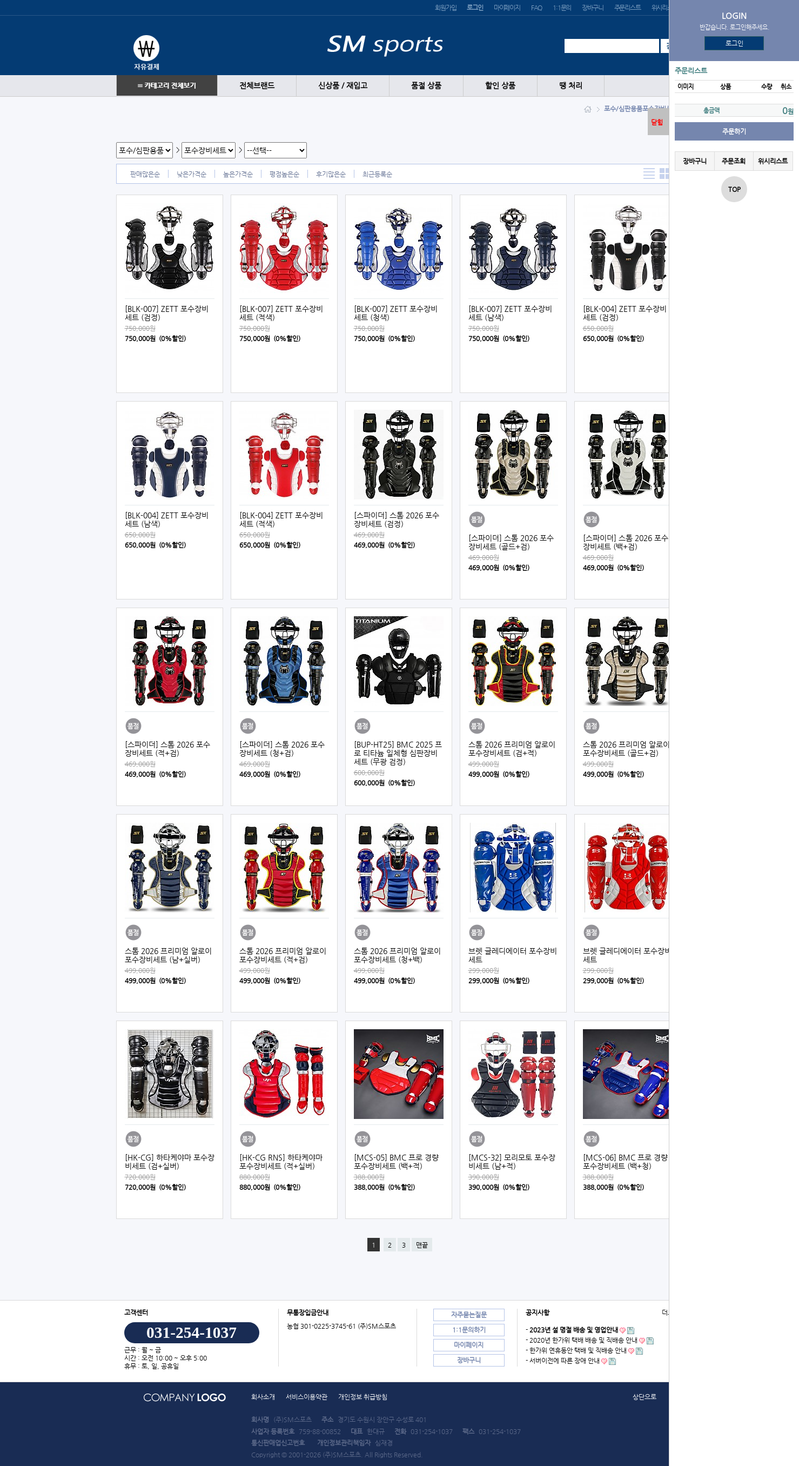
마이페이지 (507, 7)
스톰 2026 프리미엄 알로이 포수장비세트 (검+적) (511, 748)
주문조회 (734, 161)
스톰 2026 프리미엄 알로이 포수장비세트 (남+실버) (168, 955)
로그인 (734, 43)
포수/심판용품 (623, 108)
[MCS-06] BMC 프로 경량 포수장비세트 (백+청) (625, 1161)
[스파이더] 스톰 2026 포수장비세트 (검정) (396, 519)
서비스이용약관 (306, 1397)
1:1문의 (562, 7)
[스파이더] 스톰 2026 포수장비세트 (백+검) (625, 542)
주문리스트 (627, 7)
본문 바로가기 (0, 0)
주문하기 (734, 131)
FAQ (536, 7)
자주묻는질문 (469, 1314)
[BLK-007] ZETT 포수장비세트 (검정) (167, 313)
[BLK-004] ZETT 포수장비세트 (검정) (625, 313)
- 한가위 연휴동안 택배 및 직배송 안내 (576, 1350)
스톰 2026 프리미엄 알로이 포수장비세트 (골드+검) (626, 748)
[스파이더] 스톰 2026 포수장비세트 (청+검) (282, 748)
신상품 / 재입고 (342, 86)
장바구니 (592, 7)
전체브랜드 (256, 86)
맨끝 (422, 1245)
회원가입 (445, 7)
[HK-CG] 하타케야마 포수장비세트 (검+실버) (169, 1161)
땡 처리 (570, 86)
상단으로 (644, 1397)
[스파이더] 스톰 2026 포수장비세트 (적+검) (167, 748)
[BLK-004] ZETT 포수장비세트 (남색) (167, 519)
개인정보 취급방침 (362, 1397)
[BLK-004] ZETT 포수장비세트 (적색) (281, 519)
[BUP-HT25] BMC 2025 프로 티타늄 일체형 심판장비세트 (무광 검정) (398, 753)
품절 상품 (426, 86)
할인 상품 (500, 86)
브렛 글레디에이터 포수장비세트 (512, 955)
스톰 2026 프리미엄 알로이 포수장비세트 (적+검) (282, 955)
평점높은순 (284, 174)
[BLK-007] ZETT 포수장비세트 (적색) (281, 313)
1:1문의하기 (469, 1330)
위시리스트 (665, 7)
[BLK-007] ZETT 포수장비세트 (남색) (510, 313)
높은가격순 (238, 174)
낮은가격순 (191, 174)
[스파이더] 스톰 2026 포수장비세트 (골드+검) (511, 542)
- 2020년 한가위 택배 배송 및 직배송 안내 (581, 1340)
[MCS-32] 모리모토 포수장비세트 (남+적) (511, 1161)
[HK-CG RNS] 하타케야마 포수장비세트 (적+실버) (281, 1161)
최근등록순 (377, 174)
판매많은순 (145, 174)
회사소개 (263, 1397)
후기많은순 (331, 174)
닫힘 (657, 122)
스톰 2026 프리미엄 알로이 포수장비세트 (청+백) (397, 955)
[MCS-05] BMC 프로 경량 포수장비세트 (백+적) (396, 1161)
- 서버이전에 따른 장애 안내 (563, 1360)
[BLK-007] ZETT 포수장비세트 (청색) (396, 313)
